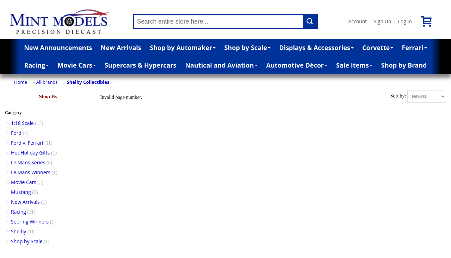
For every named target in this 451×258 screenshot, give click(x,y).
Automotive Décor (296, 65)
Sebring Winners (30, 221)
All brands (47, 82)
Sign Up (382, 21)
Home (20, 82)
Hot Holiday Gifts (30, 152)
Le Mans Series (28, 162)
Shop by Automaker (183, 47)
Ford (16, 133)
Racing (36, 65)
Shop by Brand (404, 65)
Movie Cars (76, 65)
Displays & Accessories (316, 47)
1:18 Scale (22, 123)
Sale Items (354, 65)
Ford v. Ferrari (27, 142)
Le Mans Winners (30, 172)
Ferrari (414, 47)
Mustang (21, 192)
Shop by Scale (247, 47)
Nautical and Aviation (221, 65)
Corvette (377, 47)
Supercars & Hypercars (141, 65)
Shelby (18, 231)
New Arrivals (121, 47)
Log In (405, 21)
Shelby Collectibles (88, 82)
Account (357, 21)
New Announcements (58, 47)
